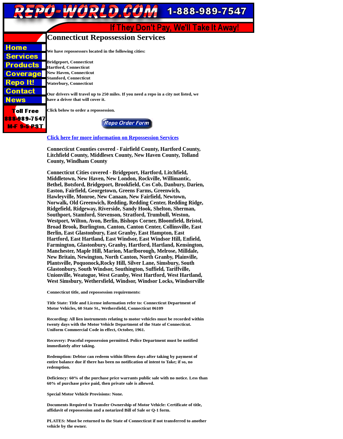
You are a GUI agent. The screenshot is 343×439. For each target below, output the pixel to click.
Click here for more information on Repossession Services (113, 137)
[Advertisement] (234, 133)
